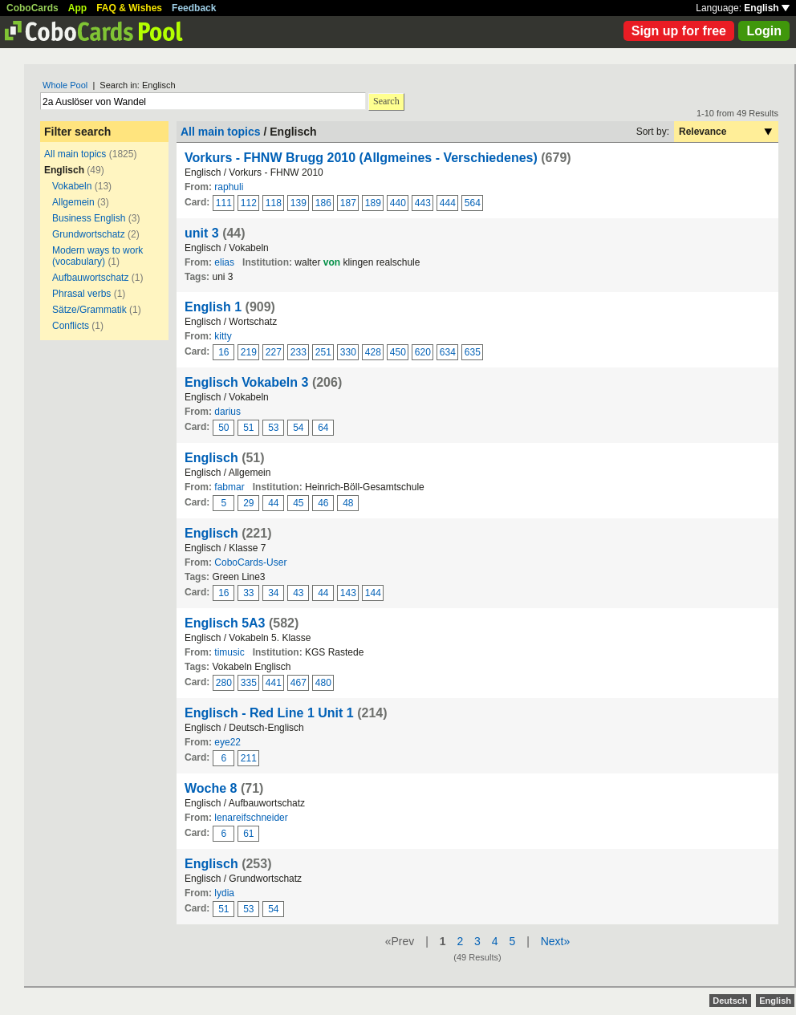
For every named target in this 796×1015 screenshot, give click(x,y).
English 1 (213, 307)
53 (273, 427)
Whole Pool (65, 85)
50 (223, 427)
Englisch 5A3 (225, 623)
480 (323, 682)
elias (224, 262)
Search (386, 101)
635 (473, 352)
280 (224, 682)
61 (248, 833)
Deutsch (730, 1000)
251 (323, 352)
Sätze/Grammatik (89, 309)
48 (348, 503)
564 (473, 203)
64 (323, 427)
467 (298, 682)
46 (323, 503)
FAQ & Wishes (129, 8)
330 (348, 352)
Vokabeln (71, 186)
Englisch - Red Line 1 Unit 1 (269, 713)
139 (298, 203)
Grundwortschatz (88, 234)
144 (373, 593)
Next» (556, 941)
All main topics (75, 154)
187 (348, 203)
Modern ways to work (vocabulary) (97, 256)
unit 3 (202, 233)
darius (227, 411)
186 (323, 203)
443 (423, 203)
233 (298, 352)
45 (298, 503)
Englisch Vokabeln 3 (246, 382)
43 (298, 593)
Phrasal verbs (83, 293)
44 (273, 503)
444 (448, 203)
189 (373, 203)
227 (274, 352)
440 (398, 203)
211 (249, 758)
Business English (88, 218)
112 (249, 203)
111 (224, 203)
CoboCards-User (250, 562)
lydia (224, 893)
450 (398, 352)
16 (223, 352)
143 (348, 593)
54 (298, 427)
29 (248, 503)
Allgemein (73, 202)
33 (248, 593)
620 (423, 352)
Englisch (211, 458)
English (767, 8)
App (77, 8)
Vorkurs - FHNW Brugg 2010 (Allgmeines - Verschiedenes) (361, 157)
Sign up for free (679, 31)
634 (448, 352)
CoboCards (32, 8)
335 (249, 682)
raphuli (228, 187)
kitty (222, 336)
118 (274, 203)
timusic (229, 652)
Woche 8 (211, 788)
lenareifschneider (250, 817)
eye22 (227, 742)
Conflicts (70, 325)
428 (373, 352)
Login (764, 31)
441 (274, 682)
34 (273, 593)
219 (249, 352)
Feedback (194, 8)
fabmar (229, 487)
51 (248, 427)
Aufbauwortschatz (90, 277)
